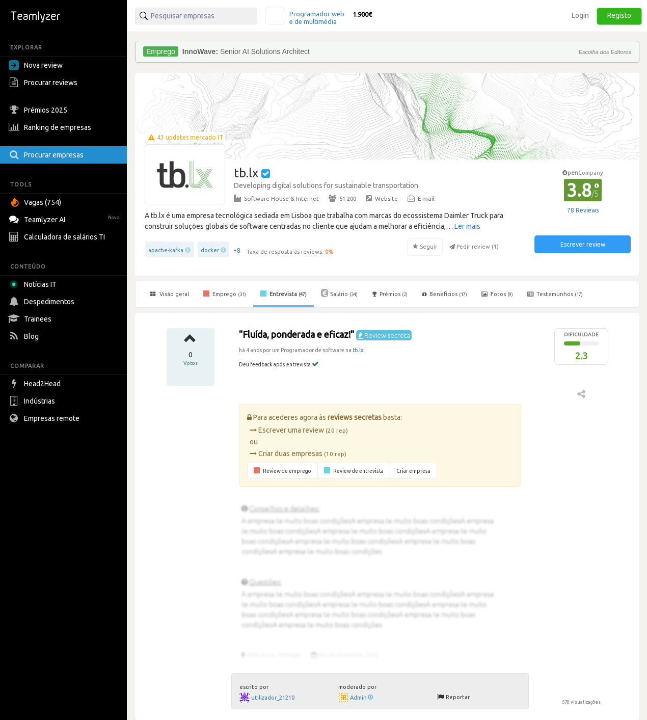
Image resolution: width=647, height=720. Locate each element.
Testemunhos (555, 294)
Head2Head (36, 384)
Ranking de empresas (51, 127)
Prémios (390, 294)
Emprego (224, 293)
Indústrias (33, 401)
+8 (236, 250)
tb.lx (358, 350)
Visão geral (169, 294)
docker (210, 250)
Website (382, 198)
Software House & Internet (276, 198)
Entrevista (283, 293)
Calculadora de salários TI (58, 237)
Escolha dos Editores (605, 52)
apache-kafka (165, 250)
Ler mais (467, 226)
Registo (619, 15)
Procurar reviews (44, 82)
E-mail (421, 198)
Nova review (36, 65)
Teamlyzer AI (66, 218)
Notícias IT (34, 284)
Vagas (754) (36, 202)
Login (580, 15)
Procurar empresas (47, 155)
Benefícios (444, 294)
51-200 (342, 198)
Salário (339, 293)
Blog (25, 336)
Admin (361, 698)
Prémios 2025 (39, 110)
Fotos (497, 294)
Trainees (31, 319)
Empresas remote (45, 418)
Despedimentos (42, 302)
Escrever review (582, 244)
